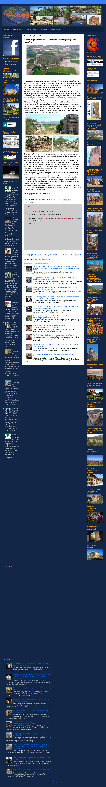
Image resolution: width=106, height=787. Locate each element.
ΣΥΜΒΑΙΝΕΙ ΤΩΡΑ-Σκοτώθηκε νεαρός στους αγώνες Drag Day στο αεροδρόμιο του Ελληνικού (32, 723)
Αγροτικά (44, 29)
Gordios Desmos (12, 61)
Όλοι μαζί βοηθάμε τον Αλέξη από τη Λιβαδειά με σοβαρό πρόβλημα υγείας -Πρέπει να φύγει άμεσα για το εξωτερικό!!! (32, 676)
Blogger (55, 782)
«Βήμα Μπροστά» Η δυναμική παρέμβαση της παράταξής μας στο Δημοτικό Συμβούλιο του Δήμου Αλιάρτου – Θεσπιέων (12, 440)
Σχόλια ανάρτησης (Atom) (41, 259)
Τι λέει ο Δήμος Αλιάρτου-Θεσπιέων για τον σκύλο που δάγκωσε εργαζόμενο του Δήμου (12, 328)
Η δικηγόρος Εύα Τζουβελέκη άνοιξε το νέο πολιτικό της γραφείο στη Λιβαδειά (12, 355)
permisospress (11, 64)
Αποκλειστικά (55, 29)
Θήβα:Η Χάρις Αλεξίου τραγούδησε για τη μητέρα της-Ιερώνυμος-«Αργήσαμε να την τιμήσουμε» (50, 326)
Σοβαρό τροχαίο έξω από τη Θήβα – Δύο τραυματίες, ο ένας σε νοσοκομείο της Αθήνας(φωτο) (12, 278)
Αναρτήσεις (92, 72)
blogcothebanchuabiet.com (65, 218)
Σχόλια (90, 75)
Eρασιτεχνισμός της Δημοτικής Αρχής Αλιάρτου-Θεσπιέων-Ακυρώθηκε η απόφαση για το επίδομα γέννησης (12, 193)
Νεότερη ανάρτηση (32, 254)
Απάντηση (32, 223)
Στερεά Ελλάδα (32, 29)
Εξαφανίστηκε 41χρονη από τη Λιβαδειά (15, 304)
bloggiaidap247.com (41, 218)
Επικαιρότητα (17, 29)
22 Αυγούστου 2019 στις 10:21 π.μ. (46, 211)
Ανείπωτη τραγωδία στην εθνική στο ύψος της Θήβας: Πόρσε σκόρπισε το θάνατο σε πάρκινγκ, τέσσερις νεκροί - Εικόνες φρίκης (32, 746)
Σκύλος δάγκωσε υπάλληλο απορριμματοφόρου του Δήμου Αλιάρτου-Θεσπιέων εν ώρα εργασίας (12, 254)
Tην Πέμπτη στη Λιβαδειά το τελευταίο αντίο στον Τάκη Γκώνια (53, 335)
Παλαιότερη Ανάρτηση (72, 254)
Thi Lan (32, 211)
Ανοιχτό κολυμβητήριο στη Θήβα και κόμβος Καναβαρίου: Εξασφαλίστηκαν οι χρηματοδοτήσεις (12, 386)
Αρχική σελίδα (51, 254)
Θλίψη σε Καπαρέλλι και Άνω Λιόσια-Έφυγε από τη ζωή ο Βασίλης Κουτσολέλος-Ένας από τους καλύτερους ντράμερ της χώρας (12, 416)
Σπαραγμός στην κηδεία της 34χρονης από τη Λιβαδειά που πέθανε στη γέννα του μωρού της (31, 770)
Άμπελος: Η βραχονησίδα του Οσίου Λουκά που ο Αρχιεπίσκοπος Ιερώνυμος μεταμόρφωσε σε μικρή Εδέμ (54, 317)
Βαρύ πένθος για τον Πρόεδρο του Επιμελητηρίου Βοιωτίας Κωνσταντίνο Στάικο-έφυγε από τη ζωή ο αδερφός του (57, 297)
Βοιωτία (6, 29)
